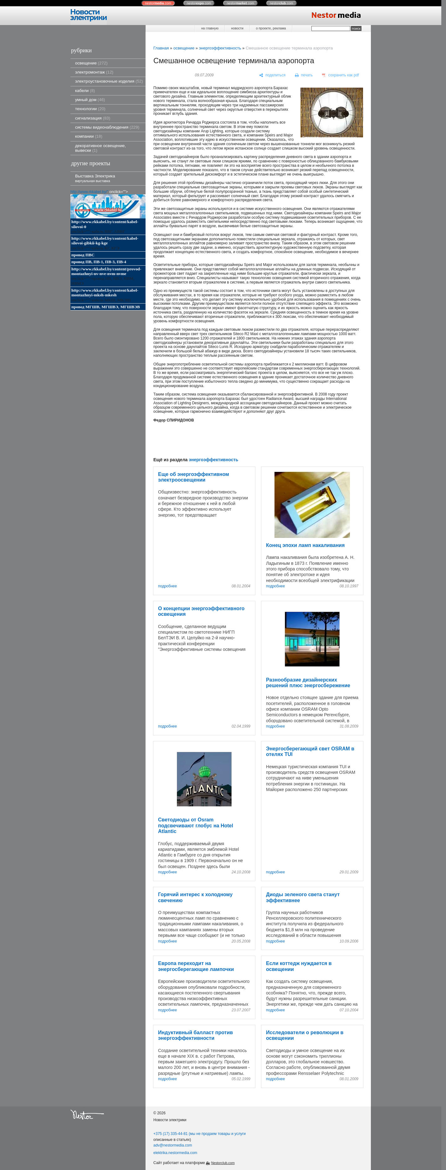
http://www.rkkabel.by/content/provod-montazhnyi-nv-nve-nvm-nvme (106, 271)
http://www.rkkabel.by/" (89, 192)
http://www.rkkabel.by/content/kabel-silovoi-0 (104, 224)
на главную (209, 28)
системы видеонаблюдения (107, 127)
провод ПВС (83, 255)
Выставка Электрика (95, 178)
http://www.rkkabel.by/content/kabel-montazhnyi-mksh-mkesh (104, 292)
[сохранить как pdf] (340, 75)
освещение (91, 63)
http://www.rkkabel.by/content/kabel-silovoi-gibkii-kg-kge (104, 240)
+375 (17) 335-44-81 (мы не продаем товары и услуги (199, 1134)
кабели (85, 90)
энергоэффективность (220, 48)
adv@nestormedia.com (172, 1145)
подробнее (167, 586)
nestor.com (158, 3)
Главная (161, 48)
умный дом (90, 99)
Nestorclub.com (223, 1163)
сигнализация (92, 118)
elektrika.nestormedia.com (175, 1153)
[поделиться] (272, 75)
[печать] (304, 75)
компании (88, 136)
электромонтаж (94, 72)
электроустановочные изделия (109, 81)
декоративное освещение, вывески (100, 148)
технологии (90, 108)
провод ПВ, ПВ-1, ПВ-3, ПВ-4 (98, 261)
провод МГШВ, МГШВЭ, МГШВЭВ (105, 306)
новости (237, 28)
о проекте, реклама (271, 28)
